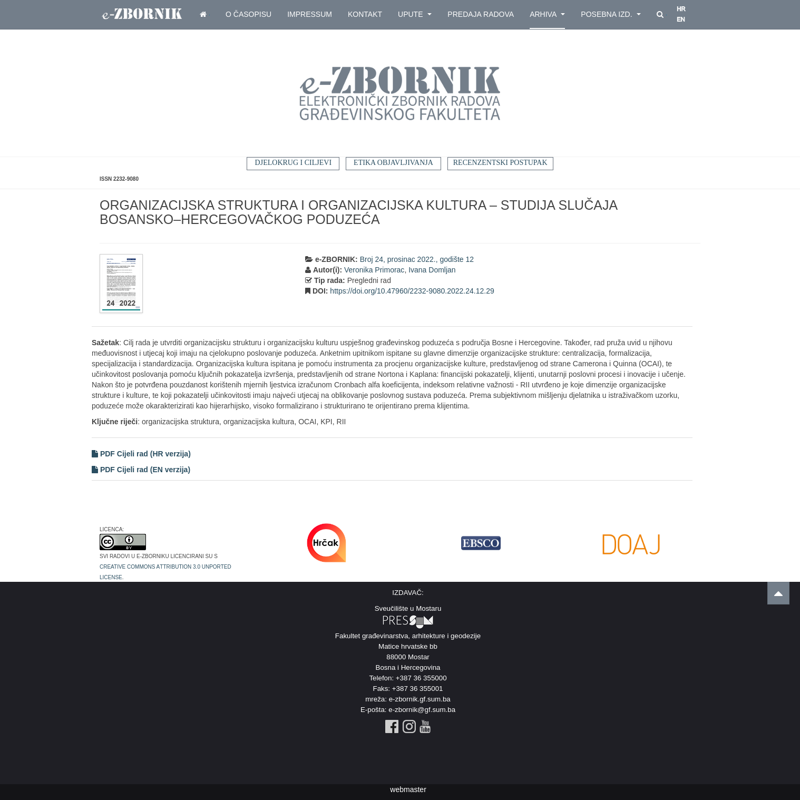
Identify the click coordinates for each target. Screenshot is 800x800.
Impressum (309, 14)
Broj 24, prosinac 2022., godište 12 (417, 259)
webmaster (408, 789)
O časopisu (248, 14)
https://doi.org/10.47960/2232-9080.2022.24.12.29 (412, 291)
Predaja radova (480, 14)
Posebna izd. (611, 14)
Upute (415, 14)
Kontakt (365, 14)
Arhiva (547, 14)
